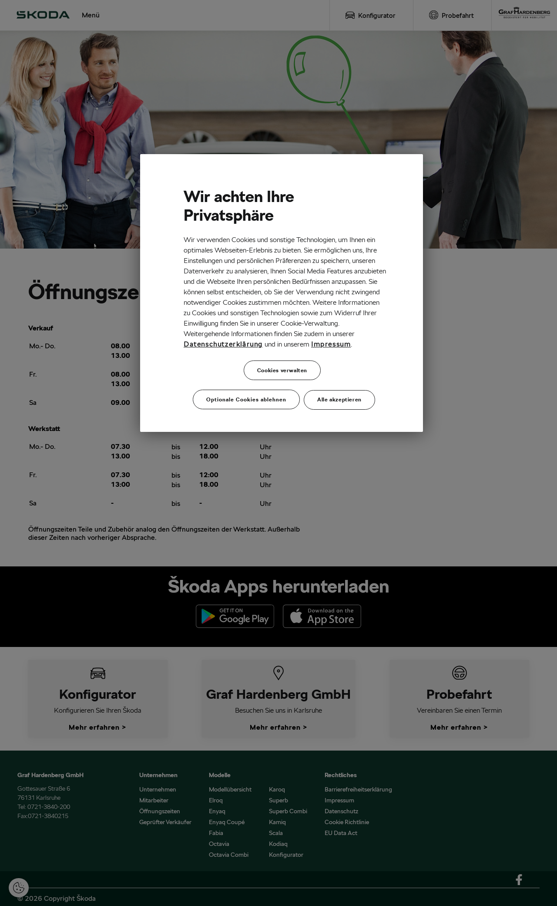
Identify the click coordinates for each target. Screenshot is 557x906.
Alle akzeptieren (339, 397)
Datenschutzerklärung (223, 344)
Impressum (331, 344)
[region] (281, 292)
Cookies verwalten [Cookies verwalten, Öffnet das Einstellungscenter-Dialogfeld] (282, 370)
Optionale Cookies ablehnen (246, 397)
